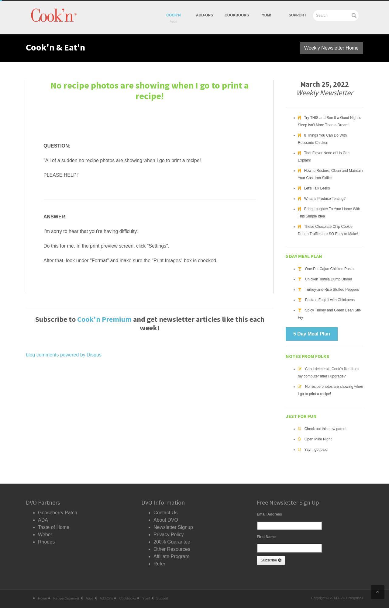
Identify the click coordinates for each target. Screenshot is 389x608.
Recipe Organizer (66, 598)
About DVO (165, 520)
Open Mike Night (318, 439)
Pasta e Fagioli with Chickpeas (330, 300)
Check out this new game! (325, 429)
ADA (43, 520)
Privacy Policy (168, 534)
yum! (266, 15)
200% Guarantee (171, 541)
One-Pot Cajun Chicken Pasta (329, 269)
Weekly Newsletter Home (331, 47)
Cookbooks (237, 15)
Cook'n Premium (104, 319)
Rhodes (46, 541)
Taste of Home (53, 527)
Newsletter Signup (173, 527)
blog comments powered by (64, 354)
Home (42, 598)
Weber (45, 534)
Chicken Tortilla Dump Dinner (328, 279)
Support (297, 15)
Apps (89, 598)
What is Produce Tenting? (325, 198)
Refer (159, 563)
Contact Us (165, 512)
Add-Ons (204, 15)
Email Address (269, 514)
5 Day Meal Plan (311, 333)
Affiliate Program (171, 556)
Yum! (146, 598)
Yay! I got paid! (316, 449)
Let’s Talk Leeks (317, 188)
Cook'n (173, 15)
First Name (266, 537)
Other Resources (171, 549)
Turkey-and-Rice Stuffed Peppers (332, 289)
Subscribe (271, 560)
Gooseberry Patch (57, 512)
